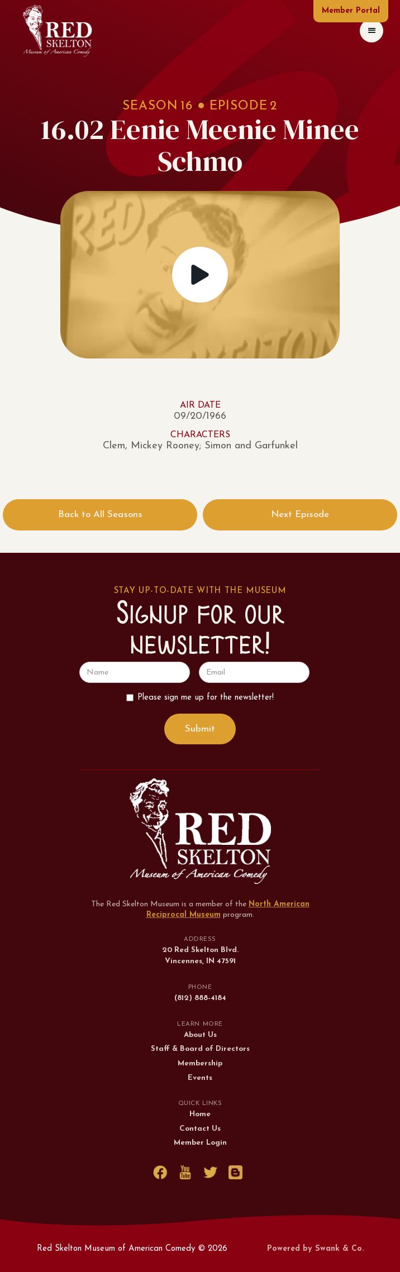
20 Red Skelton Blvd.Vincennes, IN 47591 (200, 955)
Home (200, 1114)
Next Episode (300, 514)
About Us (200, 1035)
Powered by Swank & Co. (315, 1249)
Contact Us (200, 1128)
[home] (57, 30)
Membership (200, 1063)
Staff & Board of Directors (200, 1049)
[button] (371, 30)
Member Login (200, 1142)
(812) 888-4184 (200, 998)
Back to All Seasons (100, 514)
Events (200, 1078)
